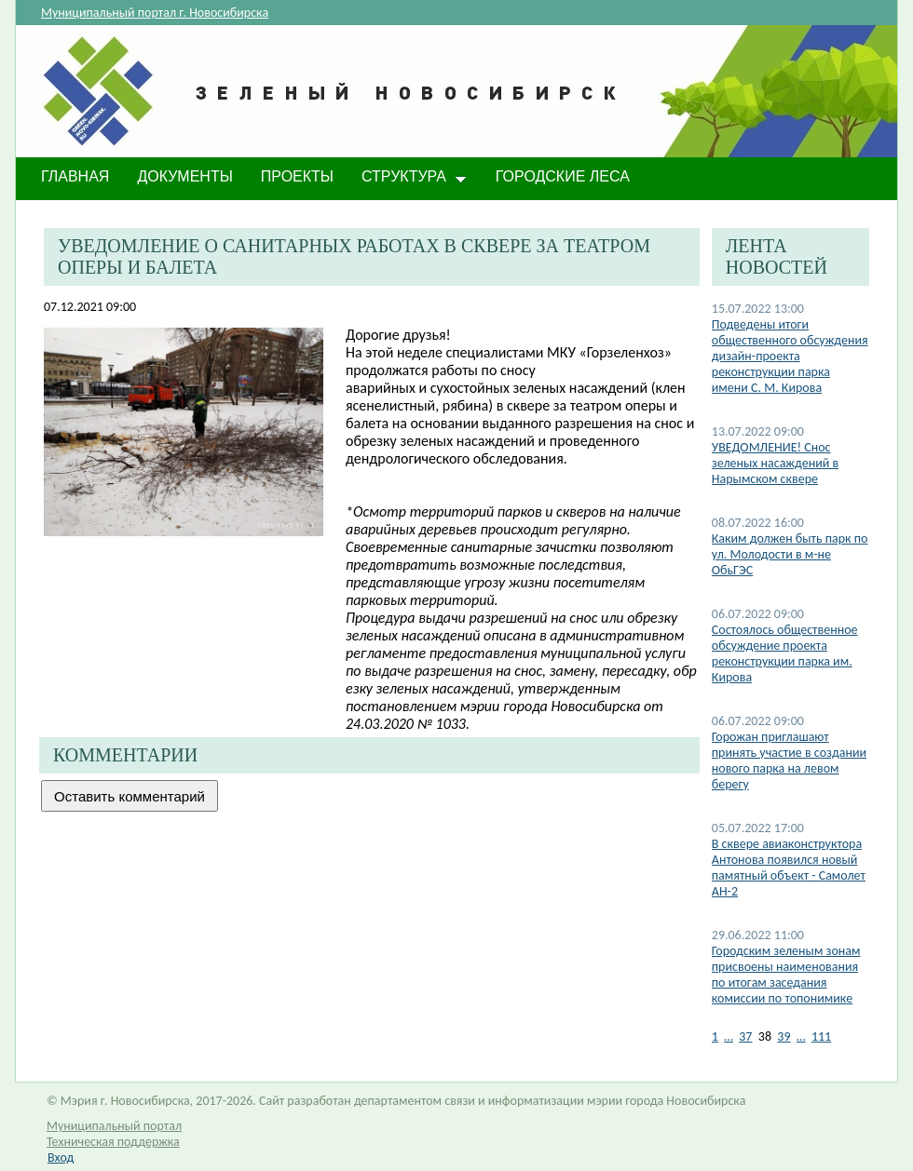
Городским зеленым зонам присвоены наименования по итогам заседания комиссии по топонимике (786, 974)
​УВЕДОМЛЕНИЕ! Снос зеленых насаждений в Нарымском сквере (775, 463)
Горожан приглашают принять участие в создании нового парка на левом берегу (789, 760)
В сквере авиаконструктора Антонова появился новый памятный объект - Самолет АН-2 (788, 867)
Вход (61, 1157)
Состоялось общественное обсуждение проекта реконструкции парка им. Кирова (785, 653)
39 (783, 1036)
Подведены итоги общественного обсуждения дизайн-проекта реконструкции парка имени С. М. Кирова (790, 356)
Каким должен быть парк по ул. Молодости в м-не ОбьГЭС (790, 554)
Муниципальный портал (114, 1126)
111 (821, 1036)
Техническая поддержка (113, 1142)
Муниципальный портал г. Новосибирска (154, 12)
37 (745, 1036)
